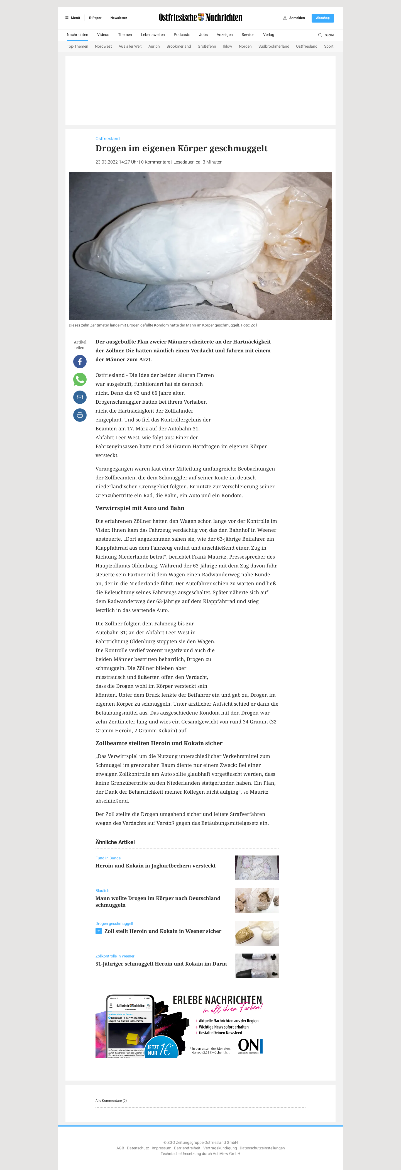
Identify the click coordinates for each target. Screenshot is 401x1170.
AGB (120, 1148)
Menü (71, 17)
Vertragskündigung (220, 1148)
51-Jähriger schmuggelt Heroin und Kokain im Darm (161, 963)
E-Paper (95, 18)
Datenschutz (138, 1148)
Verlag (268, 35)
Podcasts (182, 35)
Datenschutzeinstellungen (262, 1148)
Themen (125, 35)
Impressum (161, 1148)
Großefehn (207, 46)
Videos (103, 35)
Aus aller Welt (130, 46)
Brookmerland (179, 46)
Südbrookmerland (273, 46)
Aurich (154, 46)
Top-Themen (77, 46)
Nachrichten (77, 35)
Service (248, 35)
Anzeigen (225, 35)
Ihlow (227, 46)
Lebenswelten (153, 35)
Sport (329, 46)
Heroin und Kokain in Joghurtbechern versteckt (156, 865)
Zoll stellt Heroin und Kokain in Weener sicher (162, 931)
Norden (245, 46)
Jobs (203, 35)
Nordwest (103, 46)
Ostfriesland (306, 46)
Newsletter (119, 18)
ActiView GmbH (226, 1154)
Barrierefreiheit (187, 1148)
